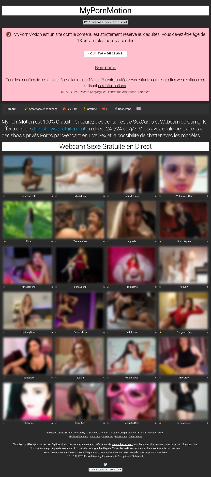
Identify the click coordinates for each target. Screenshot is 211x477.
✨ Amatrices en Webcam (41, 109)
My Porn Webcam (78, 436)
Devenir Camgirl (118, 432)
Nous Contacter (137, 432)
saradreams (132, 196)
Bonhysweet (28, 196)
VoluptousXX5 (184, 196)
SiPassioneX (184, 423)
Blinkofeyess (184, 241)
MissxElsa (80, 196)
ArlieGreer (184, 377)
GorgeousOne (184, 332)
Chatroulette (135, 436)
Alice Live (95, 436)
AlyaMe (132, 241)
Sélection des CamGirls (60, 432)
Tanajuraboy (80, 241)
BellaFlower (132, 332)
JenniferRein (132, 423)
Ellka (28, 241)
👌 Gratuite (90, 109)
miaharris (132, 286)
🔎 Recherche (122, 109)
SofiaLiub (28, 377)
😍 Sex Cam (69, 109)
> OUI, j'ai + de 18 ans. (105, 53)
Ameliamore (28, 286)
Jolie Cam (107, 436)
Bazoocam (121, 436)
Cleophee (28, 423)
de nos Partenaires (122, 444)
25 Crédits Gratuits (97, 432)
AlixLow (184, 286)
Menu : (12, 109)
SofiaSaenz (80, 286)
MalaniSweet (132, 377)
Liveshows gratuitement (59, 129)
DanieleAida (80, 332)
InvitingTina (28, 332)
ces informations (112, 85)
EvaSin (80, 377)
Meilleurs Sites (156, 432)
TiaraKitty (80, 423)
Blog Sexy (79, 432)
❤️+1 (105, 109)
